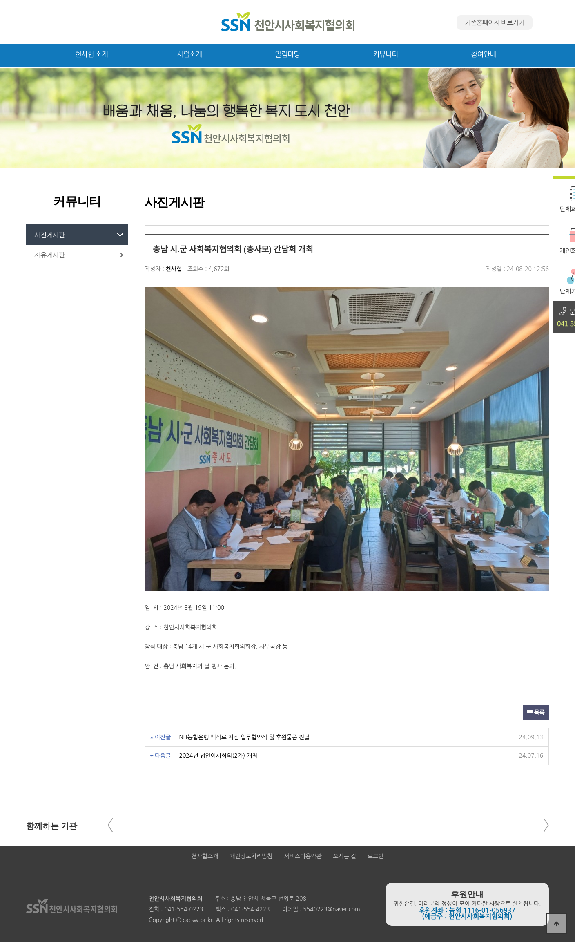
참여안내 (483, 54)
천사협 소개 (91, 54)
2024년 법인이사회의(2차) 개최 (218, 756)
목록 (536, 712)
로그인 (375, 856)
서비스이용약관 (302, 856)
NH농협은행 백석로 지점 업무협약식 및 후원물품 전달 (244, 737)
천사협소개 (205, 856)
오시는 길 (345, 856)
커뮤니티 (385, 54)
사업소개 (189, 54)
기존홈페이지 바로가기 (494, 22)
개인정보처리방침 (251, 856)
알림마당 (287, 54)
